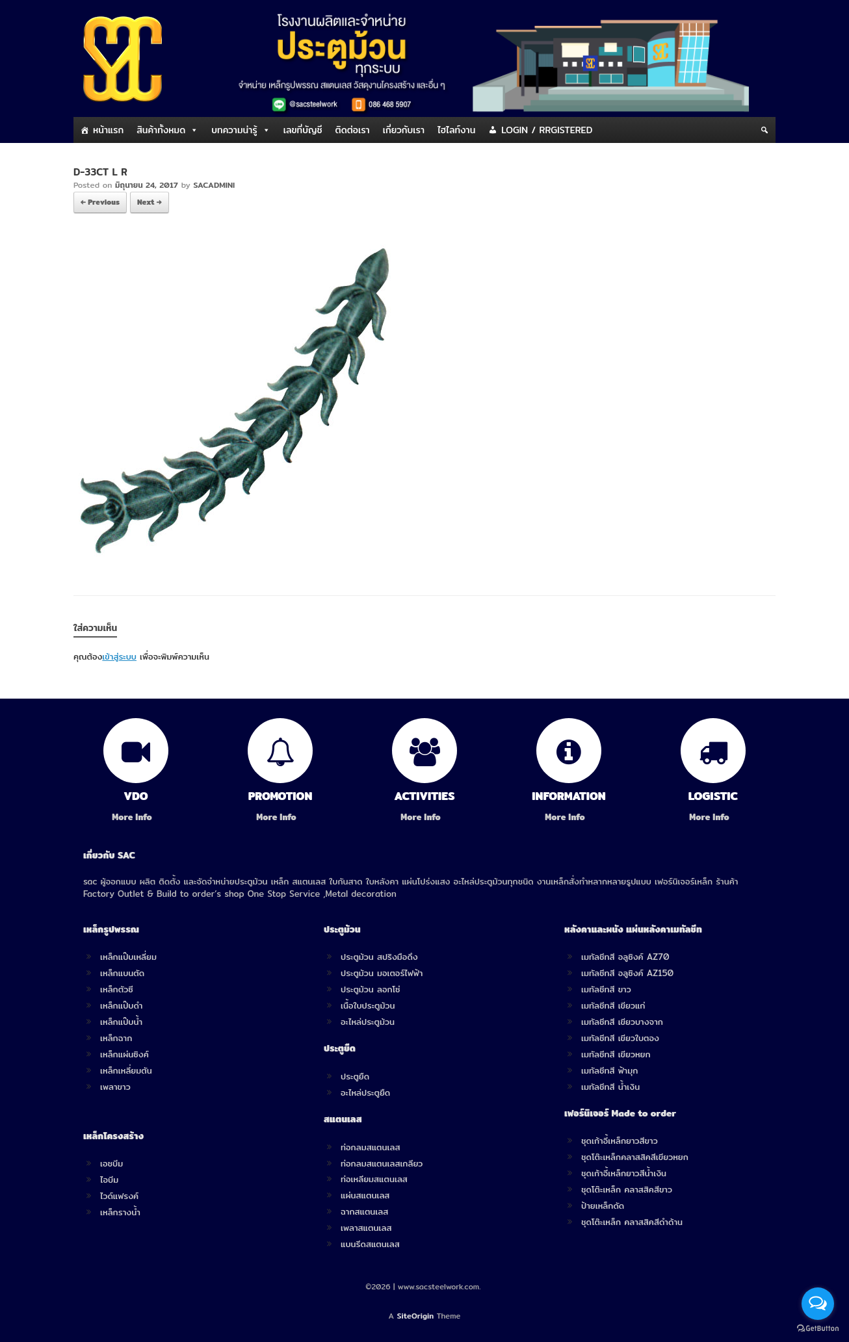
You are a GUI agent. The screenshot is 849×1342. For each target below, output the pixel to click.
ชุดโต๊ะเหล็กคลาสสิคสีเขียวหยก (634, 1156)
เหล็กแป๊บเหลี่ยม (128, 956)
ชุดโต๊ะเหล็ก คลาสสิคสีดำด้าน (632, 1221)
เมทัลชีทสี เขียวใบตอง (620, 1037)
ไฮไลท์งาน (456, 130)
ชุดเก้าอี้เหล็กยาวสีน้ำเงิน (623, 1173)
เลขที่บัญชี (302, 130)
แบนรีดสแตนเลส (370, 1243)
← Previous (100, 202)
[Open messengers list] (818, 1303)
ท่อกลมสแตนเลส (370, 1147)
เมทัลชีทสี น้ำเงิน (610, 1086)
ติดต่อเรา (352, 130)
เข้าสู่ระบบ (119, 656)
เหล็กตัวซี (116, 989)
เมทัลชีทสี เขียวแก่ (613, 1005)
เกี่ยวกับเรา (403, 130)
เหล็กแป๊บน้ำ (121, 1021)
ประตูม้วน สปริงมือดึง (379, 956)
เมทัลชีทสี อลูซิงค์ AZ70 (625, 956)
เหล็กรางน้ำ (120, 1212)
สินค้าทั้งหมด (161, 130)
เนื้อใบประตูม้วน (368, 1005)
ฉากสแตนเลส (364, 1211)
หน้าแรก (108, 130)
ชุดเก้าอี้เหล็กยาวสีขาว (619, 1140)
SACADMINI (214, 185)
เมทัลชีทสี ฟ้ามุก (609, 1070)
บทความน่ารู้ (234, 130)
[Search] (764, 130)
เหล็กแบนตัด (122, 972)
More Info (135, 817)
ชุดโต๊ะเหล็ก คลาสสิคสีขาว (626, 1189)
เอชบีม (111, 1163)
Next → (149, 202)
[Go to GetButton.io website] (818, 1328)
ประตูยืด (355, 1076)
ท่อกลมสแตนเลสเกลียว (382, 1163)
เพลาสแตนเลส (366, 1227)
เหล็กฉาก (116, 1037)
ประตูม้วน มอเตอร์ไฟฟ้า (382, 972)
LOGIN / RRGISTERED (546, 130)
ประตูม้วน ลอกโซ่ (370, 989)
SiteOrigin (415, 1316)
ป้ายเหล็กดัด (602, 1205)
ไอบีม (109, 1179)
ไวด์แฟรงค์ (119, 1195)
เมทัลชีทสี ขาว (606, 989)
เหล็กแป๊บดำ (121, 1005)
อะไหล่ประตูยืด (365, 1092)
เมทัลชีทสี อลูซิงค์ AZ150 (627, 972)
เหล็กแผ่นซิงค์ (124, 1054)
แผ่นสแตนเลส (365, 1195)
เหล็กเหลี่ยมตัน (126, 1070)
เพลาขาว (115, 1086)
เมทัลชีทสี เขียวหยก (616, 1054)
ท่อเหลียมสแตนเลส (374, 1178)
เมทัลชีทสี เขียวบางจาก (622, 1021)
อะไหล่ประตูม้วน (368, 1021)
